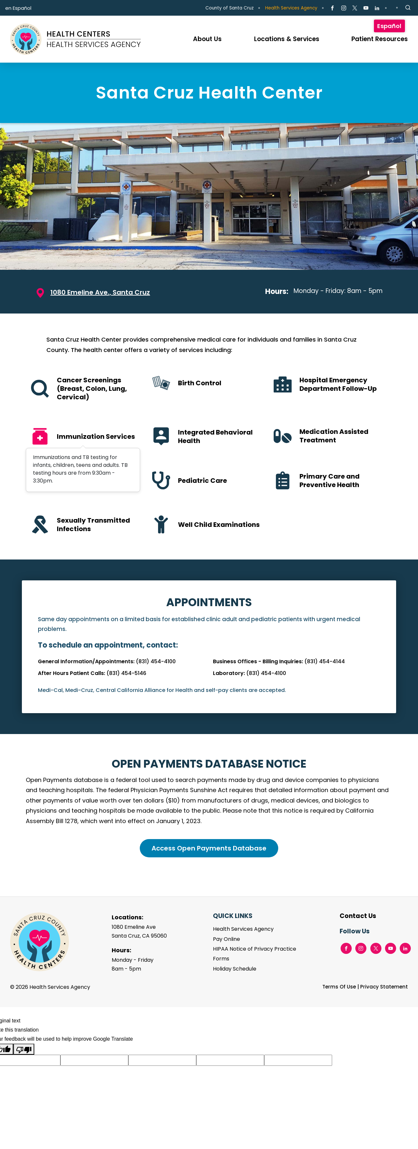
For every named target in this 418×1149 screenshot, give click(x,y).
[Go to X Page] (354, 8)
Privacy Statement (384, 986)
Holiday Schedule (234, 969)
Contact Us (358, 916)
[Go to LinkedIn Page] (377, 8)
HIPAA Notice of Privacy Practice (254, 949)
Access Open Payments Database (209, 848)
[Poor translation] (23, 1049)
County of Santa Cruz (229, 8)
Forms (221, 958)
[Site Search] (408, 8)
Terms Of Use (339, 986)
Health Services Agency (291, 8)
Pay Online (226, 939)
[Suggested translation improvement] (94, 1060)
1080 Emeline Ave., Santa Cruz (100, 292)
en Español (18, 8)
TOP (402, 1123)
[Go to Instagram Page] (343, 8)
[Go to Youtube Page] (365, 8)
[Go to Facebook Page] (332, 8)
